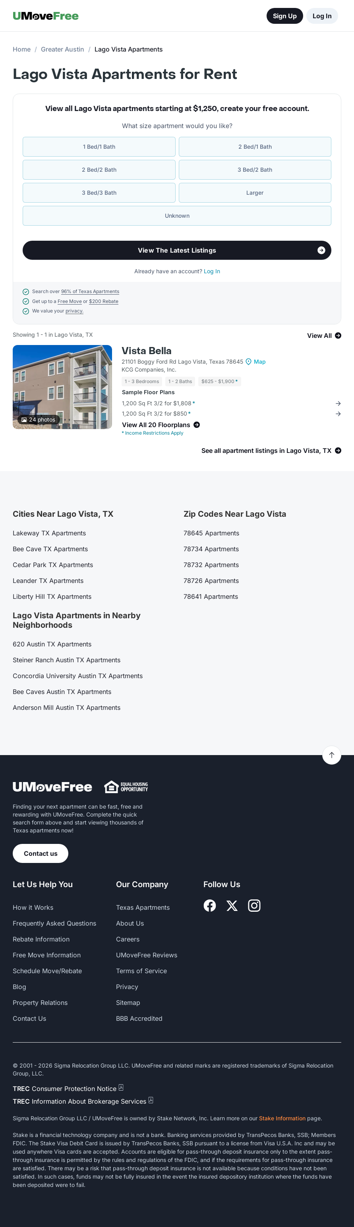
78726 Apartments (211, 581)
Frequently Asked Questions (54, 923)
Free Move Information (47, 955)
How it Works (33, 907)
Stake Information (282, 1118)
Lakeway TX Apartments (49, 533)
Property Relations (40, 1003)
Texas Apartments (143, 907)
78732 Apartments (211, 565)
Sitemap (128, 1003)
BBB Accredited (139, 1018)
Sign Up (285, 16)
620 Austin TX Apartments (52, 644)
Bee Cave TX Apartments (50, 549)
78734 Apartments (211, 549)
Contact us (41, 853)
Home (22, 49)
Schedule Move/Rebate (47, 971)
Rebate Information (41, 939)
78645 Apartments (211, 533)
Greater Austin (62, 49)
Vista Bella (147, 351)
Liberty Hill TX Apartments (52, 596)
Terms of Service (141, 971)
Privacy (127, 987)
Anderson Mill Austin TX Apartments (66, 707)
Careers (127, 939)
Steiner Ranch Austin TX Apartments (66, 660)
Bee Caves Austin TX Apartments (62, 692)
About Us (130, 923)
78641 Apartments (211, 596)
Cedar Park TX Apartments (53, 565)
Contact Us (29, 1018)
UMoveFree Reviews (146, 955)
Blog (19, 987)
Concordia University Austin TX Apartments (78, 676)
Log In (322, 16)
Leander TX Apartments (48, 581)
